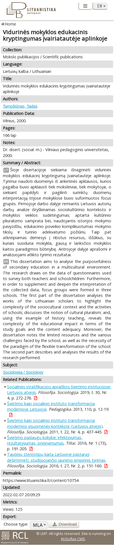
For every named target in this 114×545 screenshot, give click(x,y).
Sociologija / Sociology (23, 372)
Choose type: (16, 524)
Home (10, 24)
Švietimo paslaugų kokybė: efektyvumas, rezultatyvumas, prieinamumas (44, 440)
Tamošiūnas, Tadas (20, 106)
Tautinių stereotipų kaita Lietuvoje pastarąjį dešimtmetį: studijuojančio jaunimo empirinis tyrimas (56, 457)
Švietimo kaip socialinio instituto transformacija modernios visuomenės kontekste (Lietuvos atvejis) (55, 423)
